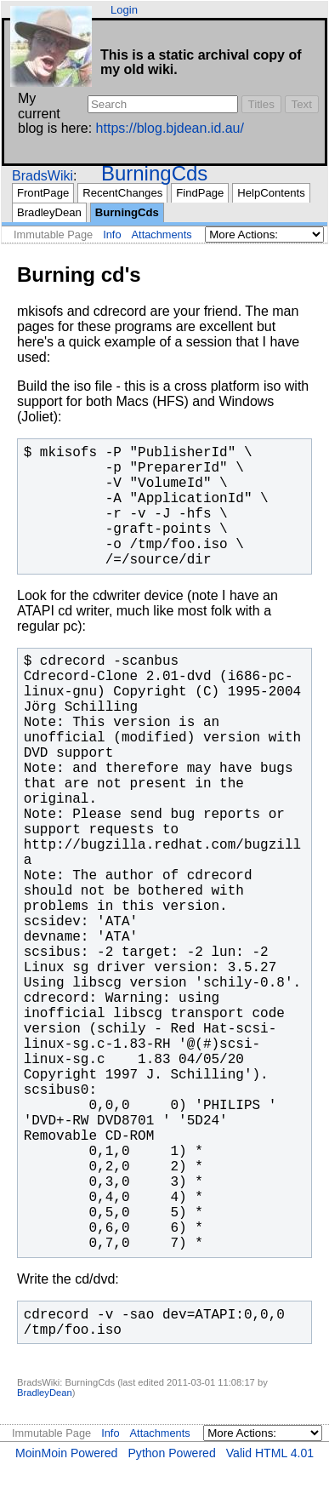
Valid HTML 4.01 (270, 1453)
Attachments (162, 234)
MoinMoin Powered (66, 1453)
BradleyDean (49, 212)
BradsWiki (42, 176)
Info (112, 234)
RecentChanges (122, 192)
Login (124, 9)
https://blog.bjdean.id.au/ (170, 128)
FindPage (200, 192)
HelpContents (270, 192)
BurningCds (154, 173)
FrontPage (43, 192)
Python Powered (171, 1453)
